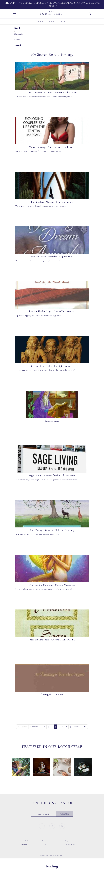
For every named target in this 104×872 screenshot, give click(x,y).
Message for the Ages (52, 694)
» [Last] (84, 726)
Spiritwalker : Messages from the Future (52, 201)
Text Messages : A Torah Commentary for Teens (52, 92)
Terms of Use (46, 847)
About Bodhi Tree (25, 844)
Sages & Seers (52, 420)
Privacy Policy (24, 847)
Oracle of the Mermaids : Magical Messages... (52, 585)
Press (43, 844)
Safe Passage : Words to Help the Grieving (52, 530)
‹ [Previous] (34, 726)
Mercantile (53, 21)
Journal (64, 21)
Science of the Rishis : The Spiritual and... (52, 366)
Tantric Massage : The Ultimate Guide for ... (52, 147)
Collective (41, 21)
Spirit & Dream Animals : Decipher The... (52, 256)
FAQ (66, 844)
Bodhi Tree (51, 14)
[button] (90, 13)
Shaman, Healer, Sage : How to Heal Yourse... (52, 311)
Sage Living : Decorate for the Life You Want (52, 475)
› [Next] (76, 726)
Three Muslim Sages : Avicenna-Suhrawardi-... (52, 639)
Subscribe (64, 817)
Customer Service (70, 847)
